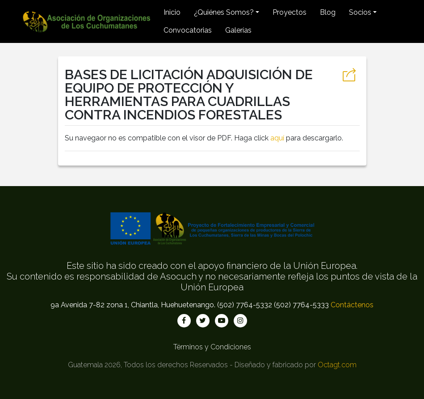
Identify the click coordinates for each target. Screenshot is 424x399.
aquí (277, 138)
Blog (328, 12)
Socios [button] (360, 12)
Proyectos (289, 12)
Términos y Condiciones (212, 347)
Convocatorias (188, 30)
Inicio (172, 12)
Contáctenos (352, 305)
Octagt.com (337, 365)
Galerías (238, 30)
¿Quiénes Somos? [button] (224, 12)
